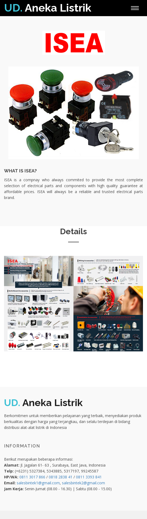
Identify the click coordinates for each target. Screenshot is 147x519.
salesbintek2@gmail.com (83, 482)
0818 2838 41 (60, 476)
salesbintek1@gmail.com (38, 482)
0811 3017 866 (32, 476)
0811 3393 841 (89, 476)
